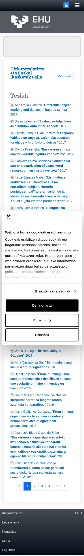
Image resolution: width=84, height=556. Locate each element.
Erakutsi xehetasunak (52, 291)
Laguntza (8, 550)
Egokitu (42, 320)
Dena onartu (42, 305)
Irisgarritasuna (12, 513)
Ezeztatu (42, 335)
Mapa (6, 541)
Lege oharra (10, 522)
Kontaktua (9, 531)
